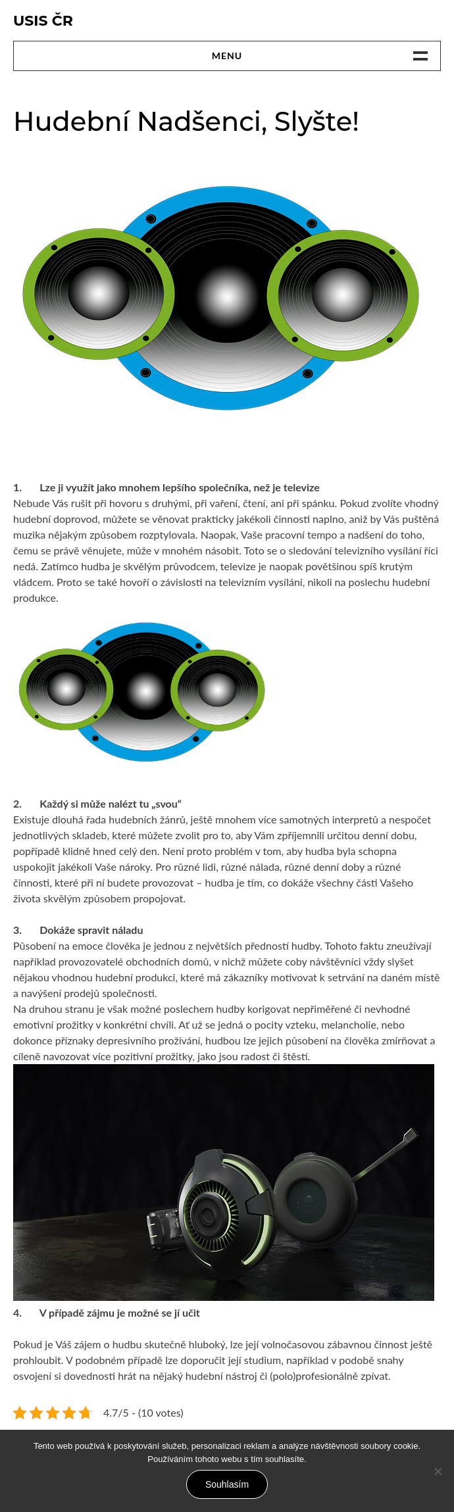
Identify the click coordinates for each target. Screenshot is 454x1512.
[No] (437, 1471)
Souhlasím (227, 1484)
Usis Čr (43, 21)
